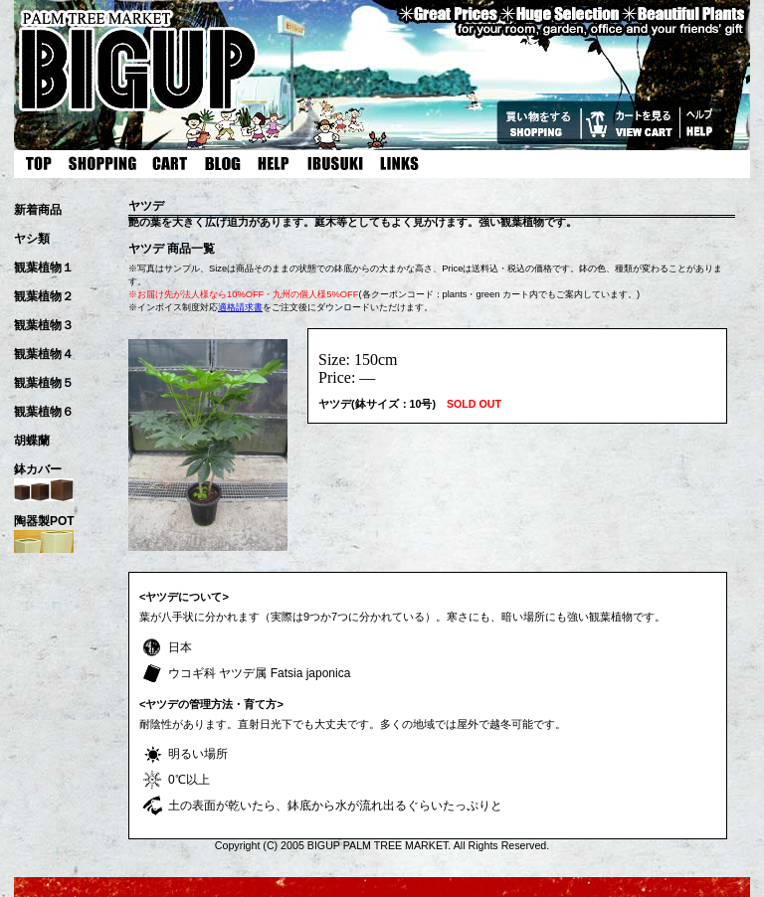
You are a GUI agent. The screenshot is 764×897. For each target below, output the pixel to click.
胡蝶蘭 (32, 441)
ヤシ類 (32, 239)
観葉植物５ (44, 383)
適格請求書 (240, 307)
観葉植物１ (44, 267)
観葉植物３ (44, 325)
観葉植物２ (44, 296)
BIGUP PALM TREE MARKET (378, 845)
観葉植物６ (44, 412)
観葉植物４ (44, 354)
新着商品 (38, 210)
